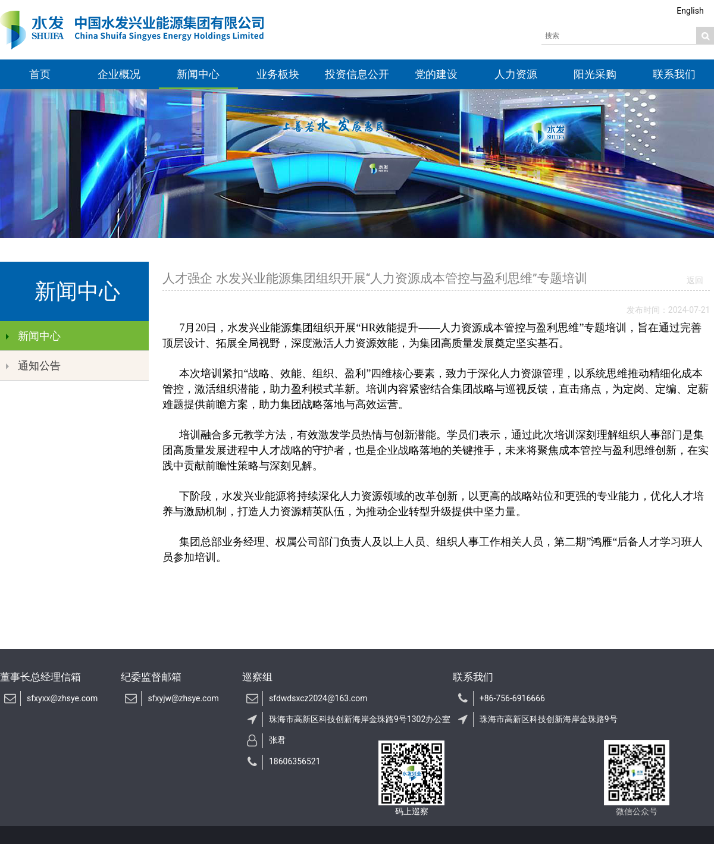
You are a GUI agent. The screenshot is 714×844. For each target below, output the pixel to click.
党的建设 (436, 74)
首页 (40, 74)
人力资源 (515, 74)
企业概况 (119, 74)
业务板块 (277, 74)
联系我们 (674, 74)
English (690, 10)
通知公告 (33, 365)
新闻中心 (198, 74)
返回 (695, 280)
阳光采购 (595, 74)
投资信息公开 (357, 74)
